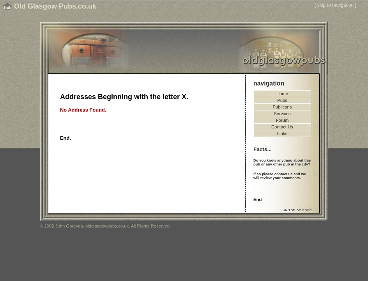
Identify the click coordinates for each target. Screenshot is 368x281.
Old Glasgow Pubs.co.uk (55, 6)
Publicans (282, 107)
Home (282, 93)
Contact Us (282, 126)
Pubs (282, 100)
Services (282, 113)
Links (282, 133)
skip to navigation (335, 5)
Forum (282, 120)
